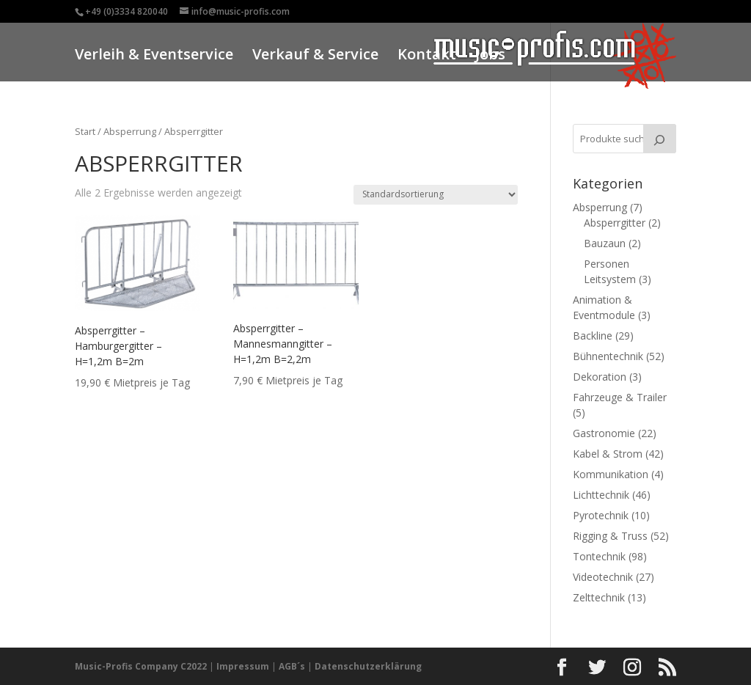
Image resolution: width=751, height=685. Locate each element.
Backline (592, 335)
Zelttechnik (599, 597)
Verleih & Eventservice (154, 56)
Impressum (242, 666)
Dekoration (599, 377)
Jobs (490, 56)
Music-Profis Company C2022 (142, 666)
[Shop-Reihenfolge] (435, 195)
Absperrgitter (614, 223)
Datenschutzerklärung (368, 666)
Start (85, 131)
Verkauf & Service (315, 56)
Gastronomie (604, 433)
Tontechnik (599, 556)
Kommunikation (610, 474)
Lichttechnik (601, 495)
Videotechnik (603, 577)
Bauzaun (605, 243)
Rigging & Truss (610, 536)
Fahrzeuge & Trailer (620, 397)
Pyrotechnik (601, 515)
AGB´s (292, 666)
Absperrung (129, 131)
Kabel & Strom (607, 454)
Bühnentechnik (608, 356)
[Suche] (659, 138)
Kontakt (427, 56)
